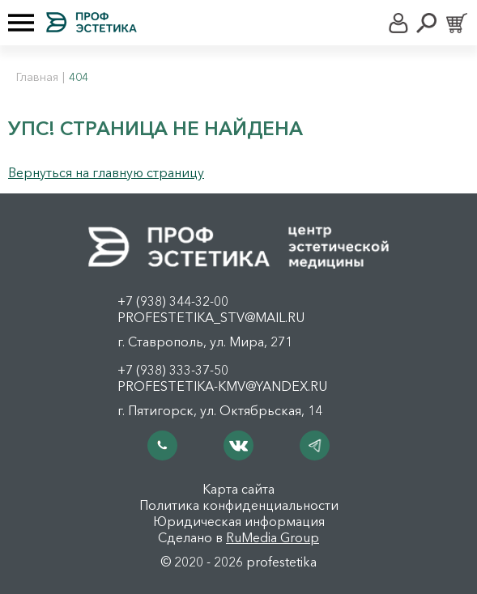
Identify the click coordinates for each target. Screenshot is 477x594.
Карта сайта (238, 489)
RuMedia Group (272, 537)
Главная (37, 77)
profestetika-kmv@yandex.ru (222, 386)
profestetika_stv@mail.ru (211, 317)
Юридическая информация (239, 521)
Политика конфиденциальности (239, 505)
